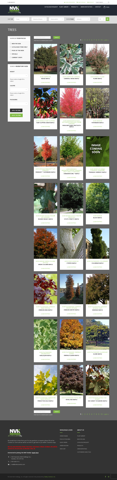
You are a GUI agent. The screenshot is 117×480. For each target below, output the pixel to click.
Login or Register (69, 2)
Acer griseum (97, 121)
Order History (64, 445)
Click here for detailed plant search (43, 40)
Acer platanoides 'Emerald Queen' (71, 352)
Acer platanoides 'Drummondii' (45, 352)
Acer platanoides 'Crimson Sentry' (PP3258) (71, 307)
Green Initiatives (87, 7)
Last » (106, 40)
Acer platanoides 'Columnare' (97, 261)
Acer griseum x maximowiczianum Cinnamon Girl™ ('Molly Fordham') (71, 170)
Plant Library (64, 7)
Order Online (64, 436)
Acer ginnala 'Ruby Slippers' (45, 121)
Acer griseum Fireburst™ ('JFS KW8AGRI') (45, 169)
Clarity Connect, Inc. (49, 477)
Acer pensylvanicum (71, 261)
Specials (14, 54)
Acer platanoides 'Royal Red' (71, 398)
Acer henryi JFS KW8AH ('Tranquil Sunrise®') (97, 169)
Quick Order (63, 442)
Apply (16, 110)
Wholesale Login (66, 430)
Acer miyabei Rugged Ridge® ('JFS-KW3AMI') (45, 216)
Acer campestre (45, 77)
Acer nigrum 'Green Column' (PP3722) (45, 261)
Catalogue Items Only (18, 47)
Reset (16, 115)
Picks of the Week (17, 50)
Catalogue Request (51, 7)
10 (101, 40)
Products (75, 7)
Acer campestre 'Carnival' (71, 77)
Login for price (45, 82)
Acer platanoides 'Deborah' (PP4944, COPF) (97, 307)
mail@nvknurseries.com (18, 464)
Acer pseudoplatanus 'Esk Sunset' (97, 398)
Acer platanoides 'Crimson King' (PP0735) (45, 307)
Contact (98, 7)
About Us (80, 430)
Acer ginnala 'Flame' (98, 77)
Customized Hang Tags (84, 452)
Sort (10, 19)
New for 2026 (15, 43)
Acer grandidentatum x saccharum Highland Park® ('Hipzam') (71, 122)
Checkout (91, 2)
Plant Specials (81, 2)
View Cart (63, 449)
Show (70, 19)
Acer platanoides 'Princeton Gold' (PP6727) (45, 398)
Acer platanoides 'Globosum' (97, 352)
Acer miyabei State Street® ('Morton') (71, 216)
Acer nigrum (97, 216)
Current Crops (16, 57)
